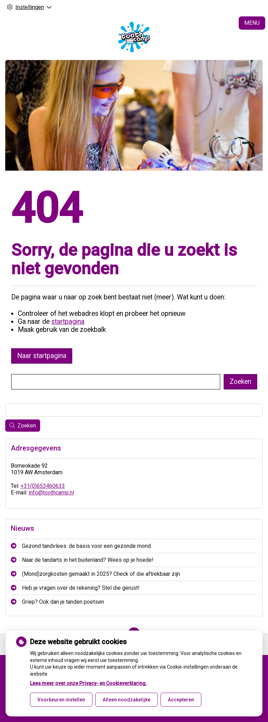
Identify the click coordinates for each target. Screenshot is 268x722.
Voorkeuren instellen (61, 699)
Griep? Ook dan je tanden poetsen (63, 601)
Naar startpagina (41, 356)
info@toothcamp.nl (51, 492)
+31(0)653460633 (43, 486)
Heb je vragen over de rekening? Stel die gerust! (81, 588)
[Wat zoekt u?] (115, 381)
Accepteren (181, 699)
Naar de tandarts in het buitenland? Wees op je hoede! (88, 560)
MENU (252, 23)
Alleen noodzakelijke (126, 699)
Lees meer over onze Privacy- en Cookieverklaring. (88, 683)
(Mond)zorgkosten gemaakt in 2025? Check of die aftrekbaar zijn (101, 574)
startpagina (67, 322)
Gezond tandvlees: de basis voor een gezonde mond (86, 546)
